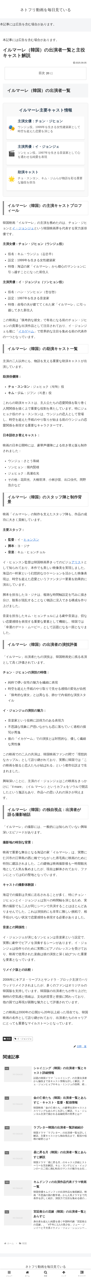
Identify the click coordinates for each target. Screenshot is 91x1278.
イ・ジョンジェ (23, 228)
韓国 (7, 1039)
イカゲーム (26, 331)
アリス (76, 562)
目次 (42, 73)
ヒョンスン (31, 539)
